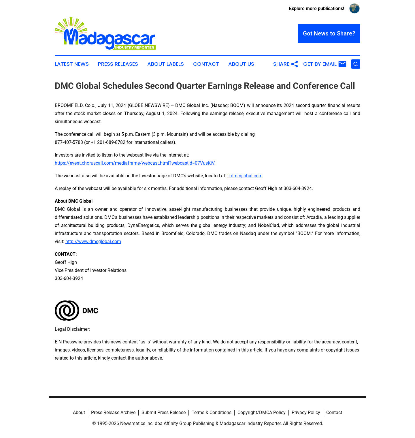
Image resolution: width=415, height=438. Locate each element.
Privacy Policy (306, 412)
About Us (241, 64)
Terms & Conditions (211, 412)
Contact (206, 64)
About (79, 412)
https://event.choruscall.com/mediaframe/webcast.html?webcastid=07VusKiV (135, 163)
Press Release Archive (113, 412)
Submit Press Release (164, 412)
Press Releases (118, 64)
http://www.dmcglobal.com (93, 241)
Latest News (72, 64)
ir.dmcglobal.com (245, 175)
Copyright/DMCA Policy (261, 412)
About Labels (165, 64)
